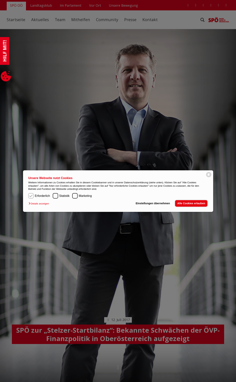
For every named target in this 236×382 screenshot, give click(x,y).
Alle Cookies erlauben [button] (191, 203)
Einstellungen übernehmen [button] (153, 203)
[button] (39, 203)
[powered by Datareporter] (209, 177)
